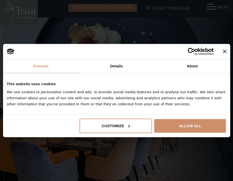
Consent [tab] (40, 66)
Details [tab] (116, 66)
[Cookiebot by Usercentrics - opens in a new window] (191, 51)
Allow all (190, 125)
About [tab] (192, 66)
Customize (116, 125)
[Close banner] (224, 51)
